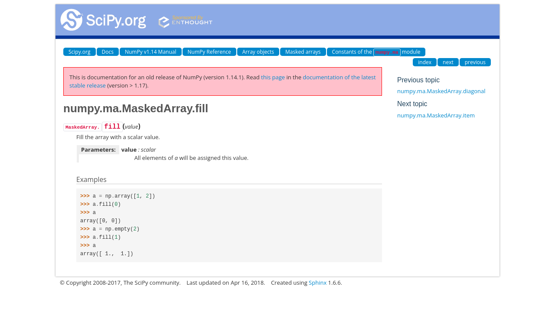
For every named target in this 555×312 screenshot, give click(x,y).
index (424, 62)
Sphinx (317, 282)
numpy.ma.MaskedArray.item (436, 115)
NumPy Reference (209, 51)
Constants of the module (376, 52)
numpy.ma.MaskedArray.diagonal (441, 91)
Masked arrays (303, 51)
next (448, 62)
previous (475, 62)
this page (273, 77)
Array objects (258, 51)
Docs (108, 51)
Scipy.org (80, 51)
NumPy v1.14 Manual (150, 51)
